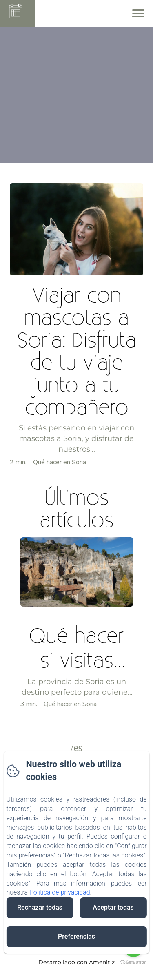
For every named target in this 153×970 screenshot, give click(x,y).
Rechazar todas (39, 907)
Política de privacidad (59, 892)
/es (76, 747)
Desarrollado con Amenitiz (76, 962)
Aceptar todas (113, 907)
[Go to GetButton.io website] (133, 962)
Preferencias (76, 936)
